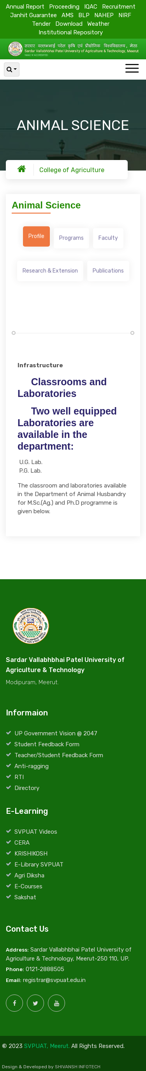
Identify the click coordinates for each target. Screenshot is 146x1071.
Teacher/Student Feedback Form (58, 755)
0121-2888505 (45, 969)
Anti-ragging (31, 766)
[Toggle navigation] (131, 68)
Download (69, 23)
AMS (68, 14)
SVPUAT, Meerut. (47, 1046)
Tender (41, 23)
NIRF (124, 14)
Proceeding (64, 6)
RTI (19, 777)
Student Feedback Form (46, 744)
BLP (84, 14)
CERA (22, 842)
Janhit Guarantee (33, 14)
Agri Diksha (29, 875)
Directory (26, 788)
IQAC (90, 6)
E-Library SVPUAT (38, 864)
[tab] (36, 238)
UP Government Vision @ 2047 (55, 733)
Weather (98, 23)
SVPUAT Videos (35, 831)
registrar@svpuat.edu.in (54, 980)
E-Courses (28, 886)
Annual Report (25, 6)
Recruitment (118, 6)
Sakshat (25, 897)
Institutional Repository (71, 32)
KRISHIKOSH (30, 853)
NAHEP (104, 14)
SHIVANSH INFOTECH (77, 1066)
